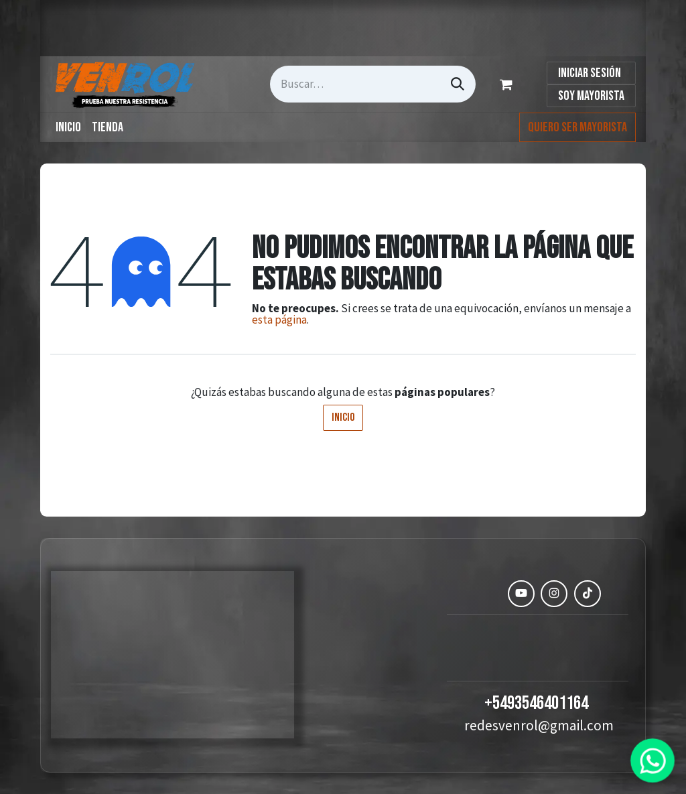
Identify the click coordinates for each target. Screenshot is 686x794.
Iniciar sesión (589, 73)
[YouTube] (521, 593)
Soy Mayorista (591, 96)
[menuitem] (68, 127)
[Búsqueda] (457, 84)
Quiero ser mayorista (577, 127)
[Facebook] (488, 593)
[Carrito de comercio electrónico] (508, 84)
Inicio (343, 417)
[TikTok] (587, 593)
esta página (279, 319)
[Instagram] (554, 593)
